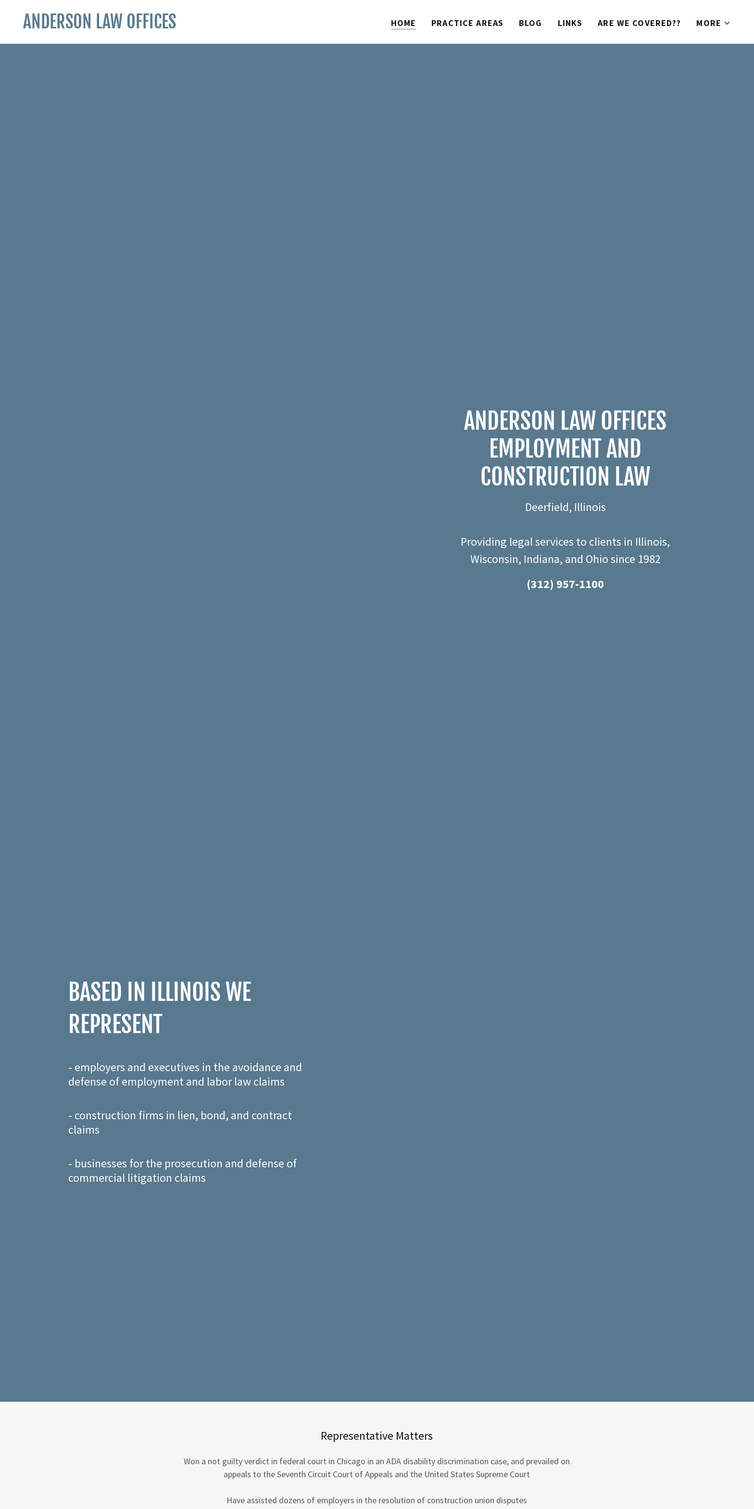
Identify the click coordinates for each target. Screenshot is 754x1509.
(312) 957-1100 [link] (565, 583)
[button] (713, 23)
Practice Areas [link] (467, 22)
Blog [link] (530, 22)
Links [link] (570, 22)
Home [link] (403, 22)
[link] (99, 25)
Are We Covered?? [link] (639, 22)
